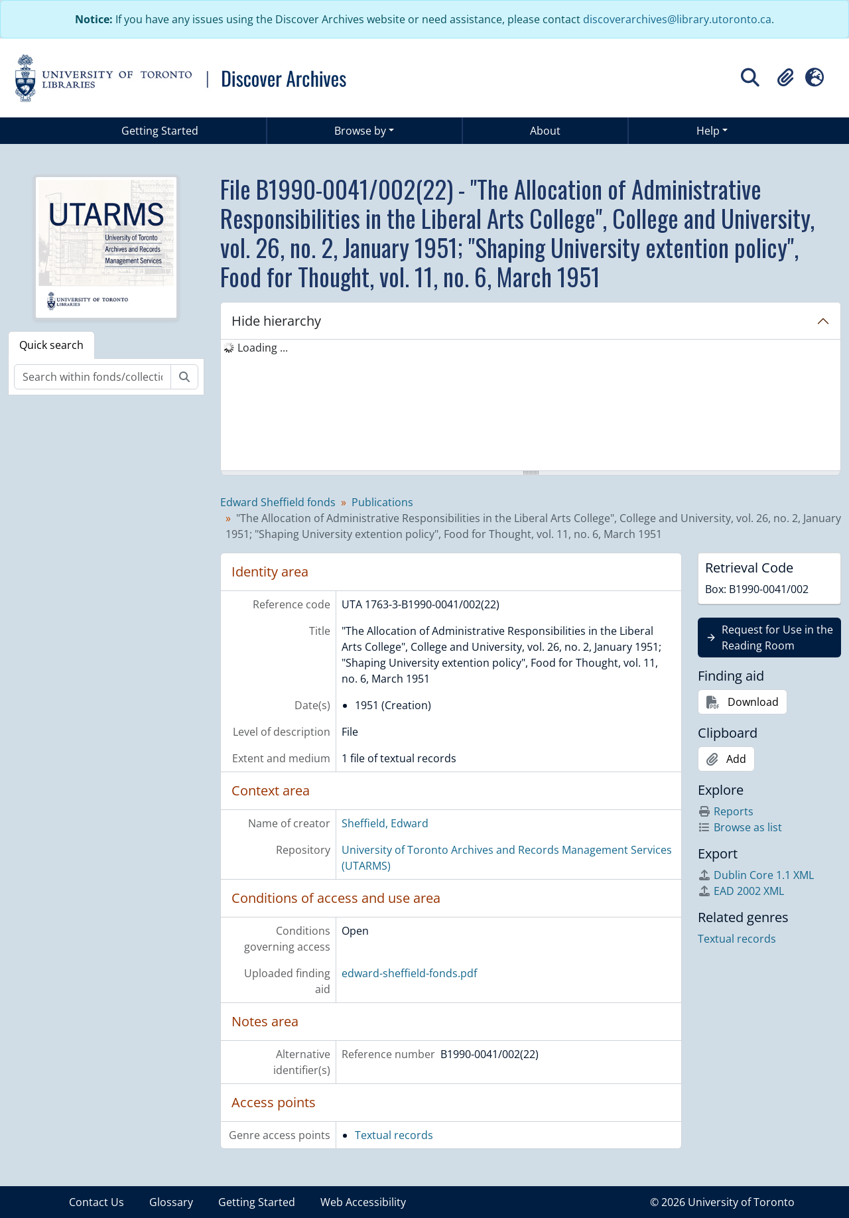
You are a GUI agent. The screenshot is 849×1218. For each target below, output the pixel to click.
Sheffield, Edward (385, 823)
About (545, 130)
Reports (725, 811)
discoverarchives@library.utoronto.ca (677, 19)
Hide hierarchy (276, 321)
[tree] (530, 406)
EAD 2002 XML (741, 891)
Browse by (360, 130)
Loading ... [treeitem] (262, 347)
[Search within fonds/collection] (92, 376)
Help (708, 130)
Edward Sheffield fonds (278, 502)
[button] (785, 77)
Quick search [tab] (51, 345)
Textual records (394, 1135)
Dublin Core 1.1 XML (756, 875)
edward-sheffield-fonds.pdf (409, 973)
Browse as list (740, 827)
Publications (382, 502)
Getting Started (159, 130)
